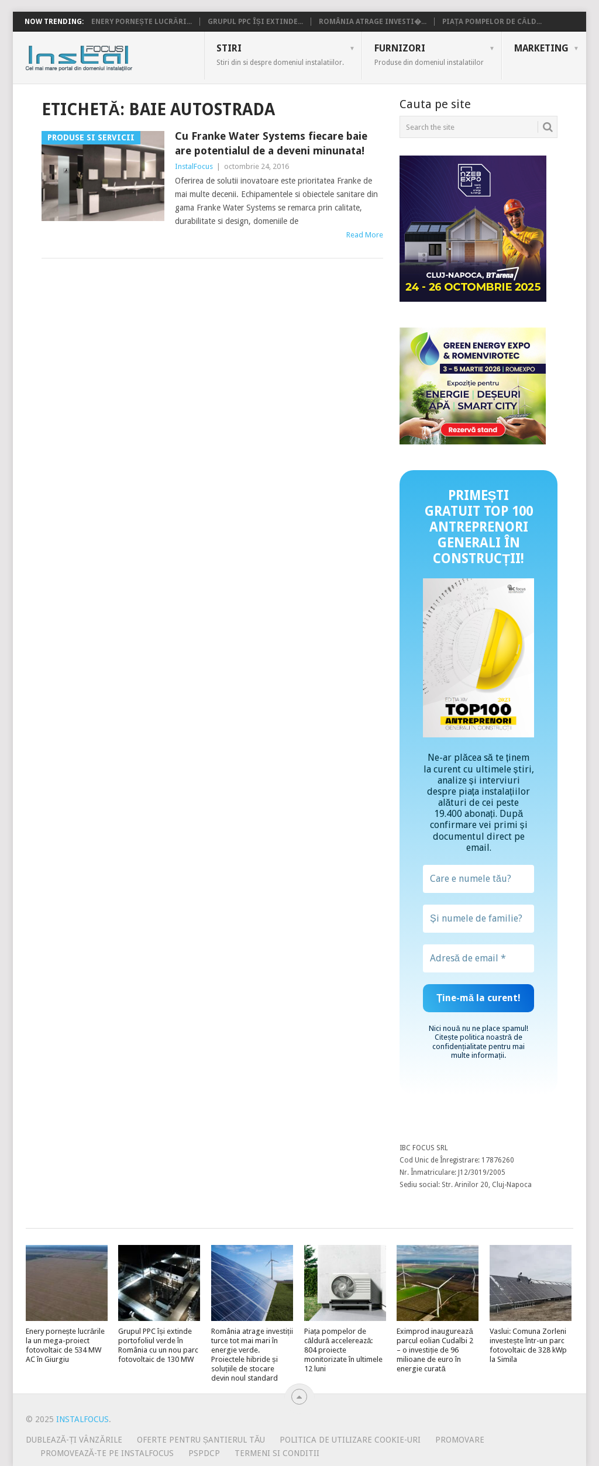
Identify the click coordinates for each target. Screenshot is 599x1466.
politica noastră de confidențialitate (477, 1041)
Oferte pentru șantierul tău (201, 1439)
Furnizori (429, 54)
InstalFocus (105, 55)
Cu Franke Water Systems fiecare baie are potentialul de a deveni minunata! (271, 143)
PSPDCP (204, 1453)
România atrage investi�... (372, 22)
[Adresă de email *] (478, 958)
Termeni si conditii (277, 1453)
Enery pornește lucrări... (141, 22)
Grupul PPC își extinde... (255, 22)
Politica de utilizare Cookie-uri (350, 1439)
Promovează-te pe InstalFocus (107, 1453)
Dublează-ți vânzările (74, 1439)
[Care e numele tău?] (478, 879)
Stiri (280, 54)
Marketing (541, 48)
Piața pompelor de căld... (492, 22)
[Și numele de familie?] (478, 919)
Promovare (459, 1439)
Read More (364, 234)
